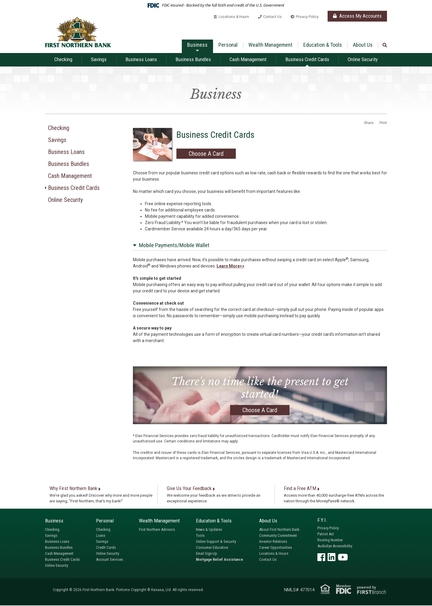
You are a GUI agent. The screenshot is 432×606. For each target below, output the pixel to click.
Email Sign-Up (206, 554)
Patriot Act (325, 534)
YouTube (343, 557)
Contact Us (272, 17)
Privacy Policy (307, 17)
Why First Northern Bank (73, 489)
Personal (228, 45)
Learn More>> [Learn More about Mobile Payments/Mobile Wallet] (230, 266)
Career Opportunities (275, 548)
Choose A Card (206, 154)
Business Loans (141, 59)
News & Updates (209, 530)
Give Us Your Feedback (189, 489)
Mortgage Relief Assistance (219, 560)
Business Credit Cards (307, 59)
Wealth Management (270, 45)
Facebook (321, 557)
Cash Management (248, 59)
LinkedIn (331, 557)
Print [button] (383, 123)
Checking (63, 59)
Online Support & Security (216, 542)
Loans (100, 536)
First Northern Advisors (157, 530)
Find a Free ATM (300, 489)
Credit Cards (106, 548)
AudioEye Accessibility (334, 546)
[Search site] (384, 45)
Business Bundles (193, 59)
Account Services (109, 560)
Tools (200, 536)
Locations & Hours (234, 17)
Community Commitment (278, 536)
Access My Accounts (357, 16)
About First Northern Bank (279, 530)
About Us (363, 45)
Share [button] (369, 123)
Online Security (363, 59)
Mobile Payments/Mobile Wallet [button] (174, 245)
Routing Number (330, 540)
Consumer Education (212, 548)
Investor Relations (273, 542)
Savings (98, 59)
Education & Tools (322, 45)
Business (197, 45)
